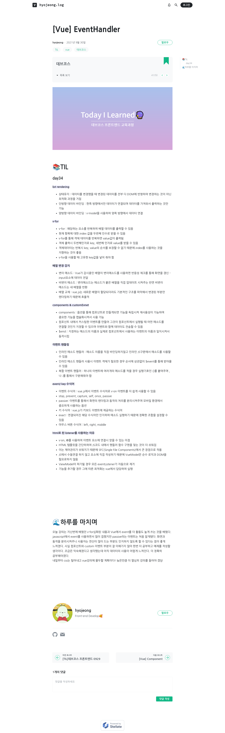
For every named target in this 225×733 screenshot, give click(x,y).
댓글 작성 (164, 699)
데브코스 (81, 49)
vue (67, 49)
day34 (189, 63)
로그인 (186, 5)
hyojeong (57, 42)
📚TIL (185, 59)
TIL (56, 49)
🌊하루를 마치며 (190, 67)
